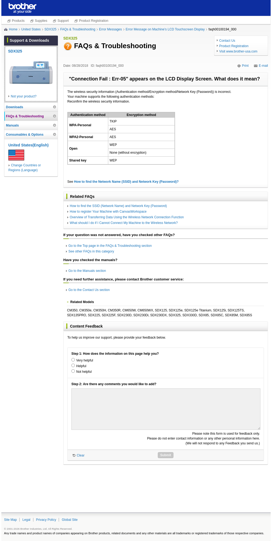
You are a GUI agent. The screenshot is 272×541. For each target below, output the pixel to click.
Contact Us (227, 41)
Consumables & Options (24, 134)
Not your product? (23, 96)
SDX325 (50, 29)
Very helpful (84, 360)
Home (13, 29)
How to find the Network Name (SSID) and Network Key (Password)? (126, 182)
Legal (26, 520)
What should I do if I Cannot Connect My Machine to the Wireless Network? (124, 223)
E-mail (263, 66)
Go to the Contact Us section (89, 290)
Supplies (41, 21)
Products (18, 21)
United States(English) (28, 145)
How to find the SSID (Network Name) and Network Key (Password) (118, 206)
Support (63, 21)
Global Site (70, 520)
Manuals (12, 125)
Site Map (10, 520)
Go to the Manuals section (87, 271)
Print (245, 66)
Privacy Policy (46, 520)
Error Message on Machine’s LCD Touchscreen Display (165, 29)
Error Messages (110, 29)
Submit (165, 455)
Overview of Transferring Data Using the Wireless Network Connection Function (127, 217)
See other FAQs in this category (91, 251)
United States (31, 29)
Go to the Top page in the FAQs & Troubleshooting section (110, 246)
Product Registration (93, 21)
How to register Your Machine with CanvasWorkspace (108, 211)
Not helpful (84, 372)
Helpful (81, 366)
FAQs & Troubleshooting (77, 29)
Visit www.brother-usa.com (238, 51)
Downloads (14, 107)
